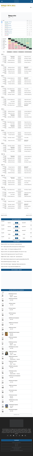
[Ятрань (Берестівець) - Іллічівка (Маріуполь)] (16, 69)
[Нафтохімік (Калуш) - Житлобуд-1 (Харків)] (16, 162)
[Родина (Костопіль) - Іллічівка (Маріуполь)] (16, 184)
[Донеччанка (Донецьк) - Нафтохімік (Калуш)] (16, 147)
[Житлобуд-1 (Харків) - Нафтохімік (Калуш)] (16, 82)
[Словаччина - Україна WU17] (16, 230)
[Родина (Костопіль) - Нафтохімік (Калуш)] (16, 92)
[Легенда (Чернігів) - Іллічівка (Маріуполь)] (16, 135)
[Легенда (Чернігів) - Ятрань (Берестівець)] (16, 84)
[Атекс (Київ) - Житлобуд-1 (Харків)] (16, 58)
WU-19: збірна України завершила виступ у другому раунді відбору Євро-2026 (15, 259)
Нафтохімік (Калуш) (8, 25)
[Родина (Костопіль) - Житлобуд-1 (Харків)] (16, 71)
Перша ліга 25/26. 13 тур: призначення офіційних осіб (10, 266)
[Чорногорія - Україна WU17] (16, 227)
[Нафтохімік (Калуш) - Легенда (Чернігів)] (16, 206)
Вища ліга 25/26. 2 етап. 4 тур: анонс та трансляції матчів (11, 244)
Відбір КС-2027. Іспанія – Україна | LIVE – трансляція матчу (11, 256)
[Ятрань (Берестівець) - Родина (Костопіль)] (16, 122)
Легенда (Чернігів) (8, 23)
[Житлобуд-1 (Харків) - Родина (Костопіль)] (16, 146)
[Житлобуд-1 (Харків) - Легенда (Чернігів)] (16, 181)
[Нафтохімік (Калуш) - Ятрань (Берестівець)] (16, 60)
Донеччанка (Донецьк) (8, 29)
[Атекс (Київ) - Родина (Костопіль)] (16, 80)
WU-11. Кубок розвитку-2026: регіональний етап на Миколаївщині (13, 246)
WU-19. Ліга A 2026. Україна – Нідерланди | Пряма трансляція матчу (13, 264)
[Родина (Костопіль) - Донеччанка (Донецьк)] (16, 140)
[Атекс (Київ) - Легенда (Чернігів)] (16, 151)
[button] (2, 1)
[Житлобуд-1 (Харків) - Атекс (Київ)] (16, 138)
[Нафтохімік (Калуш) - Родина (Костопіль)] (16, 173)
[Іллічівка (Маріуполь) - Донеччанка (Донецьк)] (16, 78)
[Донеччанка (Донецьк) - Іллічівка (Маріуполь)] (16, 156)
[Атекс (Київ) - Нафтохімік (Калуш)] (16, 101)
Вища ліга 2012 (29, 215)
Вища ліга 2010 (4, 215)
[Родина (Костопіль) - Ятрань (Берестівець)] (16, 202)
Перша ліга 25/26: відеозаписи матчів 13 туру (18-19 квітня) (12, 254)
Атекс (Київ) (7, 34)
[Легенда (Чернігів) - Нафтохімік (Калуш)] (16, 128)
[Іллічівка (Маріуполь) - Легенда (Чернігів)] (16, 62)
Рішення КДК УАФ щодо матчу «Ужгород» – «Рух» (10, 261)
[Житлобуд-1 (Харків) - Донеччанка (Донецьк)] (16, 204)
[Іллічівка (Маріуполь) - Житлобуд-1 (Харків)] (16, 169)
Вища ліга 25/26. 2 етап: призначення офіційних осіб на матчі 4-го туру (13, 251)
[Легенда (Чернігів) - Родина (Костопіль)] (16, 192)
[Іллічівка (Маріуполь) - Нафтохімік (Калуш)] (16, 196)
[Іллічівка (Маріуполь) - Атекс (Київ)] (16, 208)
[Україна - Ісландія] (16, 234)
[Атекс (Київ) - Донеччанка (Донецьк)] (16, 194)
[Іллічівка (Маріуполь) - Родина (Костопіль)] (16, 99)
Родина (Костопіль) (8, 27)
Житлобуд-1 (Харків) (8, 21)
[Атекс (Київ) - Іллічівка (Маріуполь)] (16, 124)
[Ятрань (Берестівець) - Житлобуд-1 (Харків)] (16, 190)
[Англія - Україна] (16, 238)
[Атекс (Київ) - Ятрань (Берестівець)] (16, 171)
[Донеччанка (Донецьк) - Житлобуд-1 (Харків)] (16, 126)
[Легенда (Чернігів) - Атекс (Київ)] (16, 73)
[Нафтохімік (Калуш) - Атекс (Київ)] (16, 183)
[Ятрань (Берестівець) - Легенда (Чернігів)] (16, 158)
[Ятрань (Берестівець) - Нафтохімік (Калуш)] (16, 133)
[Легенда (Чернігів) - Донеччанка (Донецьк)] (16, 167)
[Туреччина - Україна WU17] (16, 223)
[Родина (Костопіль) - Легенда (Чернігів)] (16, 113)
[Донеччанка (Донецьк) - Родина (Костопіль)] (16, 57)
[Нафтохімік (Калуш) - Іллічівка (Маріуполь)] (16, 111)
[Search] (31, 1)
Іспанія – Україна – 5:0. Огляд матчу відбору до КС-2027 (11, 249)
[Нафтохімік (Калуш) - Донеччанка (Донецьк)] (16, 67)
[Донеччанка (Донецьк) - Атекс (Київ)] (16, 115)
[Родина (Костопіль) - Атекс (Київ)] (16, 160)
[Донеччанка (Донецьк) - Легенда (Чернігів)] (16, 91)
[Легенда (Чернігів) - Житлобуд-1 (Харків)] (16, 103)
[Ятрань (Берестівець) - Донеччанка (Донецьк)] (16, 105)
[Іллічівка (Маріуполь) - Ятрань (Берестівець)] (16, 149)
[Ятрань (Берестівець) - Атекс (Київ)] (16, 89)
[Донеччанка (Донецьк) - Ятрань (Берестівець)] (16, 178)
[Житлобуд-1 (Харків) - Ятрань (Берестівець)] (16, 117)
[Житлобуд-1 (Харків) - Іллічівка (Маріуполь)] (16, 94)
